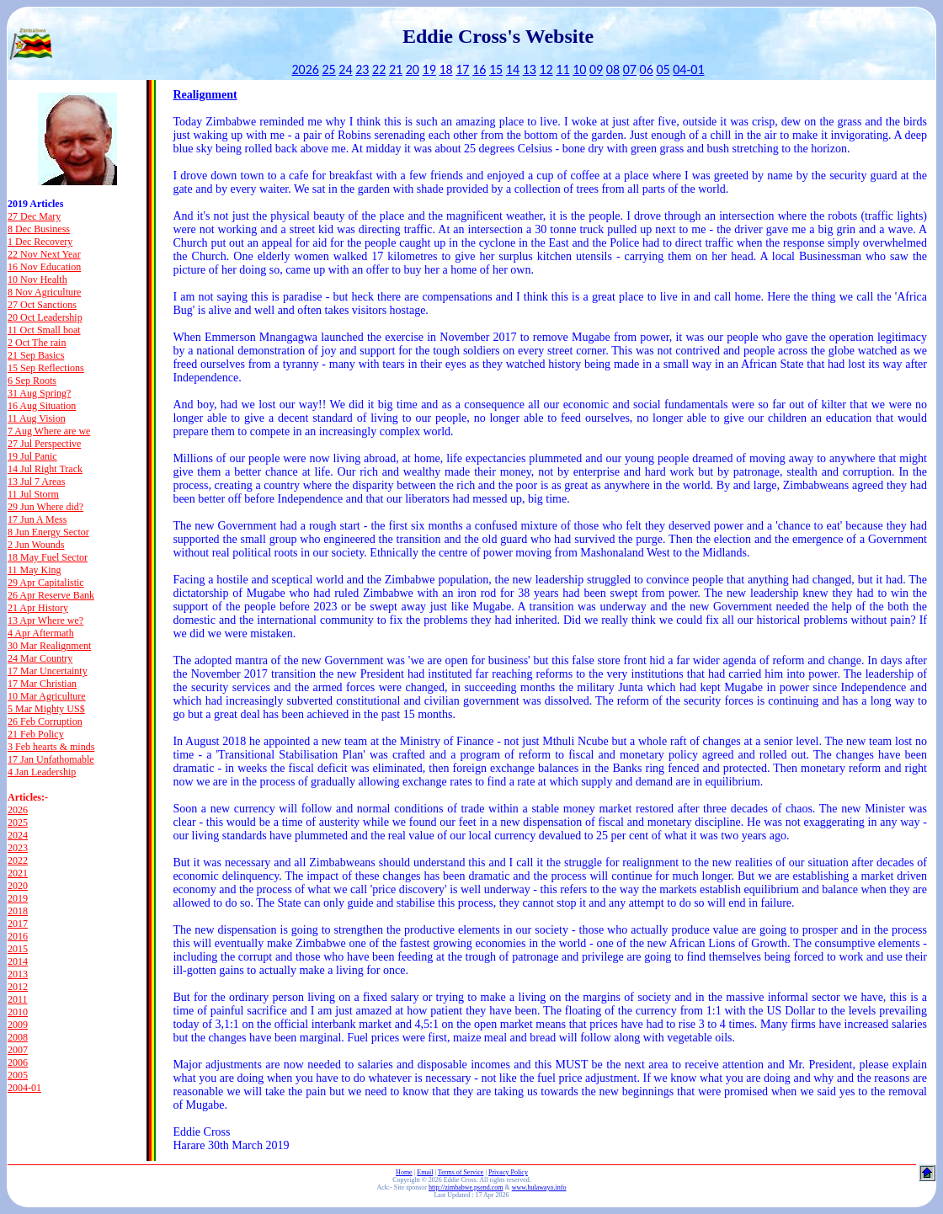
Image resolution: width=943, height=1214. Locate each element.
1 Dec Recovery (40, 242)
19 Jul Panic (32, 456)
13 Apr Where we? (45, 620)
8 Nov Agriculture (44, 292)
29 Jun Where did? (45, 507)
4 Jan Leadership (42, 772)
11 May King (34, 570)
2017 (18, 923)
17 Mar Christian (42, 684)
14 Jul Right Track (45, 469)
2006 (18, 1062)
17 (462, 69)
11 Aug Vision (37, 418)
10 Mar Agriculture (47, 696)
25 (329, 69)
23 (362, 69)
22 (379, 69)
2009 (18, 1024)
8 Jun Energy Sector (48, 532)
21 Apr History (38, 608)
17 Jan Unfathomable (51, 759)
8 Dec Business (39, 229)
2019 (18, 898)
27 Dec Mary (34, 216)
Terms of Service (461, 1172)
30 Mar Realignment (49, 646)
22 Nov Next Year (44, 254)
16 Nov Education (44, 267)
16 (479, 69)
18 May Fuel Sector (48, 557)
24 (345, 69)
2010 (18, 1012)
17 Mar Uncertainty (48, 671)
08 (613, 69)
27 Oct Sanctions (42, 305)
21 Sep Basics (36, 355)
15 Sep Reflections (46, 368)
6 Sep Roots (32, 380)
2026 (304, 69)
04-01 (688, 69)
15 (496, 69)
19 (429, 69)
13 (529, 69)
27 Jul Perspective (44, 444)
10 (579, 69)
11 (562, 69)
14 (512, 69)
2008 (18, 1037)
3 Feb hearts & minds (51, 747)
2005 (18, 1075)
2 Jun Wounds (36, 545)
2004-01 (24, 1088)
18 (445, 69)
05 (662, 69)
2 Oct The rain (37, 343)
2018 (18, 911)
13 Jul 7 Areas (36, 481)
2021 (18, 873)
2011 (18, 999)
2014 (18, 961)
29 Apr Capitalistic (46, 582)
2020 (18, 886)
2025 (18, 822)
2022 (18, 860)
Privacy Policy (508, 1172)
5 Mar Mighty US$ (46, 709)
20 (412, 69)
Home (404, 1172)
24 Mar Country (40, 658)
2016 (18, 936)
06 (646, 69)
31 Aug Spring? (39, 393)
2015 (18, 949)
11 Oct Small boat (44, 330)
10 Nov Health (37, 279)
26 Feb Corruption (45, 721)
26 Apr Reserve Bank (51, 595)
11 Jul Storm (33, 494)
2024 (18, 835)
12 (545, 69)
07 (630, 69)
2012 (18, 987)
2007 (18, 1050)
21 (395, 69)
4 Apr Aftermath (41, 633)
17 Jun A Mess (37, 519)
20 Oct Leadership (45, 317)
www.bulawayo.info (539, 1187)
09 (596, 69)
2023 (18, 848)
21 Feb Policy (36, 734)
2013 (18, 974)
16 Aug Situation (42, 406)
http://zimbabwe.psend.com (466, 1187)
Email (425, 1172)
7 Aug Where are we (49, 431)
